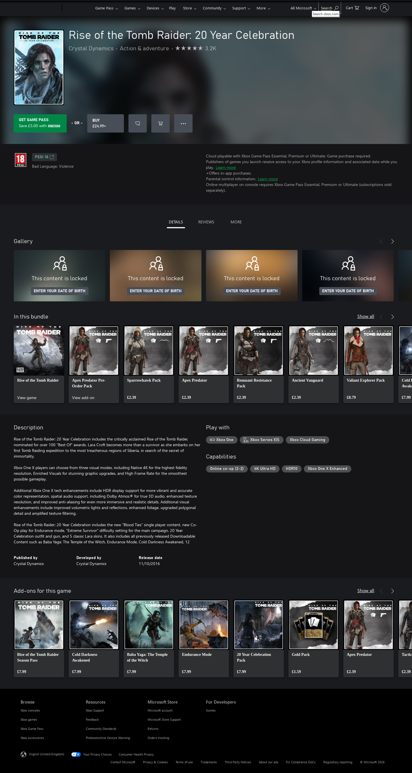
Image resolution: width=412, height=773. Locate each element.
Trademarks (209, 762)
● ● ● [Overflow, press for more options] (183, 123)
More (261, 7)
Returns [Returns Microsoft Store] (153, 728)
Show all (365, 316)
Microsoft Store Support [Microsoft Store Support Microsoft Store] (164, 719)
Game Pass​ (104, 7)
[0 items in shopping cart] (352, 7)
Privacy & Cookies (155, 762)
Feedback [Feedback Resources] (92, 719)
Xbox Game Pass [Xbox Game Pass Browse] (32, 728)
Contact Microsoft (122, 762)
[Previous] (381, 241)
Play (172, 7)
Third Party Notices (238, 762)
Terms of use (184, 762)
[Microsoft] (40, 8)
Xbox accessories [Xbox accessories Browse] (32, 738)
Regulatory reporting (337, 762)
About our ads (268, 762)
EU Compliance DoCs (301, 762)
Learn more (226, 167)
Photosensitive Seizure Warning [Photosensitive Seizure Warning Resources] (108, 738)
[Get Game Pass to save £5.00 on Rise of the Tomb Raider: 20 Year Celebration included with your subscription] (40, 123)
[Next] (392, 241)
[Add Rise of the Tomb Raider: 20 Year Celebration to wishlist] (137, 123)
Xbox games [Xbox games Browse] (29, 719)
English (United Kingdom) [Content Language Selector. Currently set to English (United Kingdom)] (46, 754)
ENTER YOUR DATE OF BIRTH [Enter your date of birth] (60, 291)
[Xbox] (78, 8)
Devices (153, 7)
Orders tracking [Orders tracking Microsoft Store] (158, 738)
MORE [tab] (236, 222)
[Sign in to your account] (376, 8)
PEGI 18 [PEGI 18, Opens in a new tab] (44, 157)
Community (212, 7)
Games (130, 7)
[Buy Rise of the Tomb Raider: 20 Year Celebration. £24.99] (105, 123)
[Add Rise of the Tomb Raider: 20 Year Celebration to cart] (160, 123)
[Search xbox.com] (329, 7)
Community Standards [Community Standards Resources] (101, 728)
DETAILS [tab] (176, 222)
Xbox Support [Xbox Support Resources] (95, 710)
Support (239, 7)
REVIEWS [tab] (206, 222)
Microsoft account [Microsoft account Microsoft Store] (160, 710)
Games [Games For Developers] (211, 710)
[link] (39, 364)
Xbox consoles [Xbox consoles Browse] (30, 710)
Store (187, 7)
